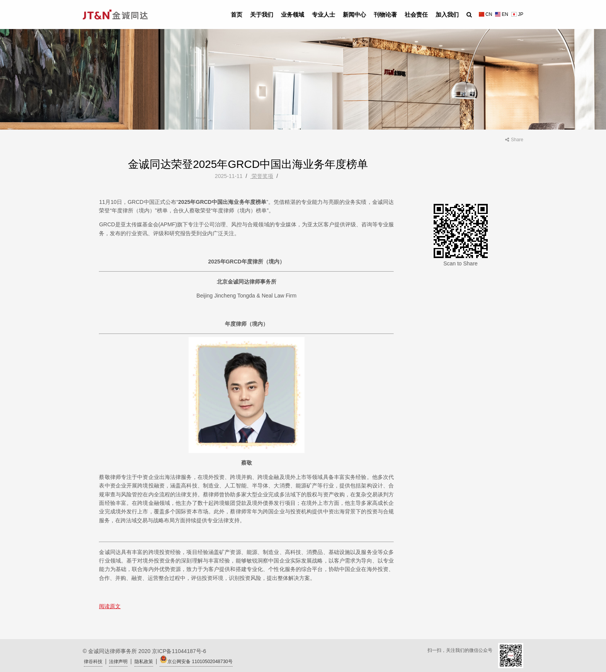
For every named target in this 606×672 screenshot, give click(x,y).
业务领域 (292, 14)
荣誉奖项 (261, 176)
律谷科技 (93, 661)
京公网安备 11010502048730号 (196, 659)
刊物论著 (385, 14)
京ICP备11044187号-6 (179, 651)
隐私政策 (143, 661)
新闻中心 (354, 14)
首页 (236, 14)
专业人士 (323, 14)
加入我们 (447, 14)
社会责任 (416, 14)
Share (514, 139)
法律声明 (118, 661)
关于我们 (261, 14)
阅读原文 (110, 606)
